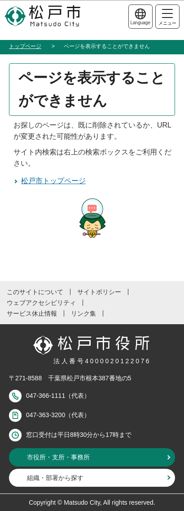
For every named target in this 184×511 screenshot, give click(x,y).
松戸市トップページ (53, 181)
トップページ (25, 46)
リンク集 (83, 313)
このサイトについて (35, 291)
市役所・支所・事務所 (58, 457)
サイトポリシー (99, 291)
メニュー (167, 17)
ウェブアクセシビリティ (41, 302)
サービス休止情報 (32, 313)
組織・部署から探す (55, 477)
